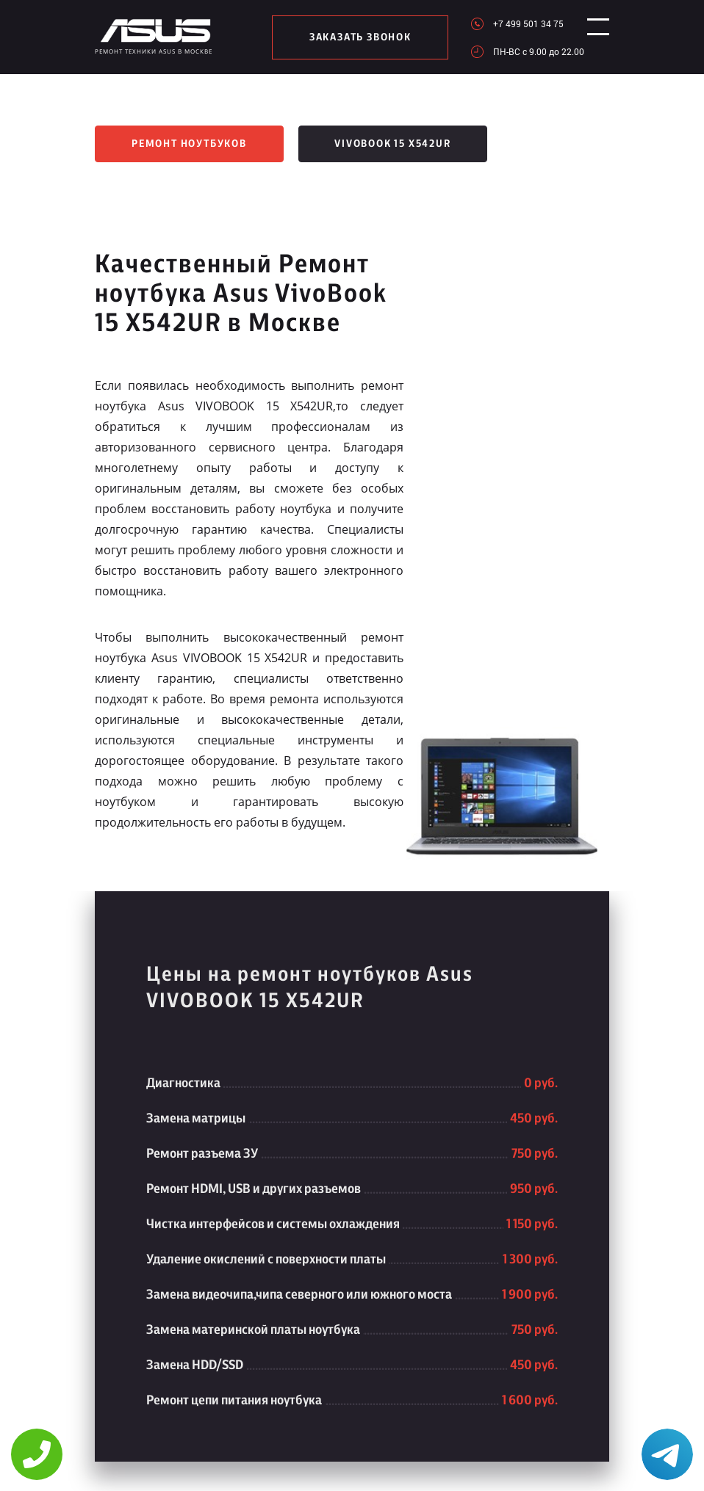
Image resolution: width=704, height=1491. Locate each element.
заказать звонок (354, 37)
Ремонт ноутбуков (189, 144)
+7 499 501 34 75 (516, 23)
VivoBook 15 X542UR (392, 144)
